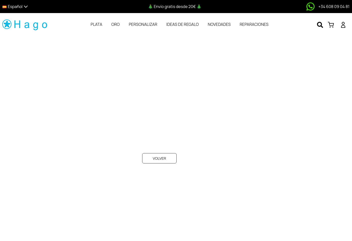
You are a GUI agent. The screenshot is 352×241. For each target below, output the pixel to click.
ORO (115, 24)
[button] (45, 7)
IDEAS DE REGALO (182, 24)
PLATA (96, 24)
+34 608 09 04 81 (333, 6)
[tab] (96, 24)
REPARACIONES (254, 24)
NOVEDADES (219, 24)
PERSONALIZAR (143, 24)
